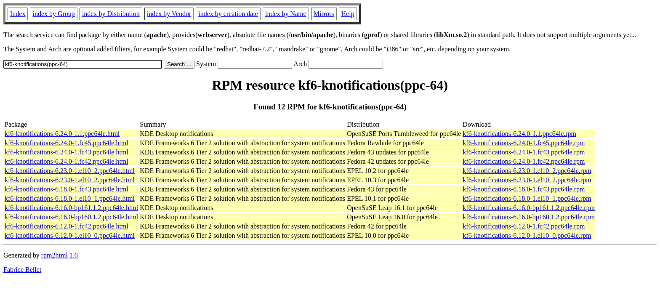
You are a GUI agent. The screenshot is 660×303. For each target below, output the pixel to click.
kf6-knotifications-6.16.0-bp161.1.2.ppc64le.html (71, 207)
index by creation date (228, 13)
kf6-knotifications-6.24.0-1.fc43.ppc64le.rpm (524, 152)
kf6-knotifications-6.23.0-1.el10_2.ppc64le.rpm (527, 170)
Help (347, 13)
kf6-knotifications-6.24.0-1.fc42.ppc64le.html (66, 161)
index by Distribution (111, 13)
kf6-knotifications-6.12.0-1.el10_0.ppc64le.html (70, 235)
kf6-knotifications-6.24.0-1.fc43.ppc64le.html (66, 152)
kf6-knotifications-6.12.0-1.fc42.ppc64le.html (66, 226)
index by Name (285, 13)
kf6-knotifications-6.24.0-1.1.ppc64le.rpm (519, 133)
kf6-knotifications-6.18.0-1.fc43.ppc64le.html (66, 189)
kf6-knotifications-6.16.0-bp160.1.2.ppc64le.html (71, 217)
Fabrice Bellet (22, 269)
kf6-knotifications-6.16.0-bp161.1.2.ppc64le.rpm (529, 207)
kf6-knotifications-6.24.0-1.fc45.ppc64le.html (66, 142)
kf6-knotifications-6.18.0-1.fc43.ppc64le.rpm (524, 189)
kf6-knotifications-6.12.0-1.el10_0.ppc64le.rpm (527, 235)
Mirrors (324, 13)
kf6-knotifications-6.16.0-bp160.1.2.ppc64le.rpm (529, 217)
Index (17, 13)
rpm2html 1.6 (59, 255)
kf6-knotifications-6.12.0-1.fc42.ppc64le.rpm (524, 226)
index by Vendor (169, 13)
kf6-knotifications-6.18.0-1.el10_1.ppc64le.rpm (527, 198)
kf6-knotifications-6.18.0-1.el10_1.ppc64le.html (70, 198)
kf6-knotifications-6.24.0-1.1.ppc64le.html (62, 133)
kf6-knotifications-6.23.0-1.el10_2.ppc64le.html (70, 170)
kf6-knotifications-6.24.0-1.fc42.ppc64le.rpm (524, 161)
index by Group (53, 13)
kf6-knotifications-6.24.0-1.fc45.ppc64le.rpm (524, 142)
